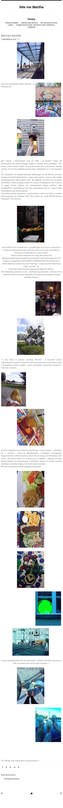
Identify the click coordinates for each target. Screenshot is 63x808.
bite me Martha (31, 7)
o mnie (11, 25)
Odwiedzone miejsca (29, 23)
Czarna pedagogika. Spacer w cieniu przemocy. (35, 25)
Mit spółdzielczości (49, 23)
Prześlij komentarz (12, 779)
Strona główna (11, 23)
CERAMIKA (31, 27)
